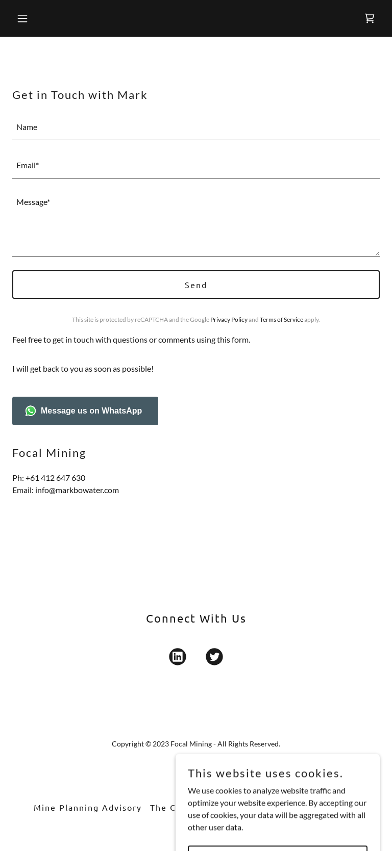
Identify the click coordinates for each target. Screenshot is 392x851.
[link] (369, 18)
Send (196, 284)
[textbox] (196, 127)
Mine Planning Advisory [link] (88, 807)
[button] (54, 18)
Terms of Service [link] (281, 319)
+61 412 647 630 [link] (55, 477)
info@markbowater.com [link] (77, 490)
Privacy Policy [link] (229, 319)
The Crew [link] (171, 807)
